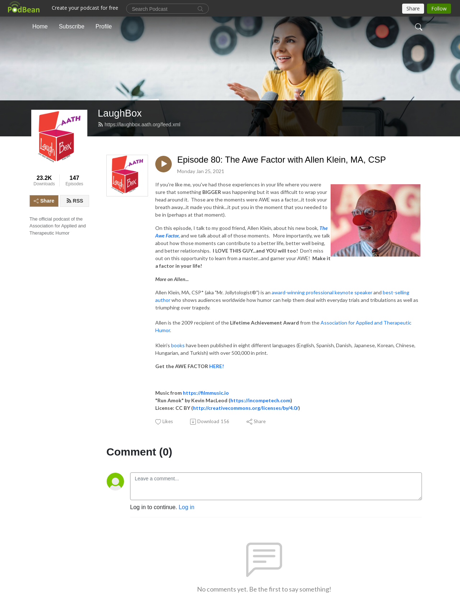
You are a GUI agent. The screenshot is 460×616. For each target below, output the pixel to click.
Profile (104, 26)
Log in (186, 507)
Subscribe (71, 26)
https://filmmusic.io (206, 393)
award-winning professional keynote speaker (322, 292)
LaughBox (120, 113)
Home (40, 26)
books (178, 345)
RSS (74, 201)
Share (44, 201)
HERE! (217, 366)
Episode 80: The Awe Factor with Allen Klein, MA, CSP (281, 159)
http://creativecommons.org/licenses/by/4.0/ (245, 408)
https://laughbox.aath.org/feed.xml (139, 124)
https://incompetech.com (260, 400)
